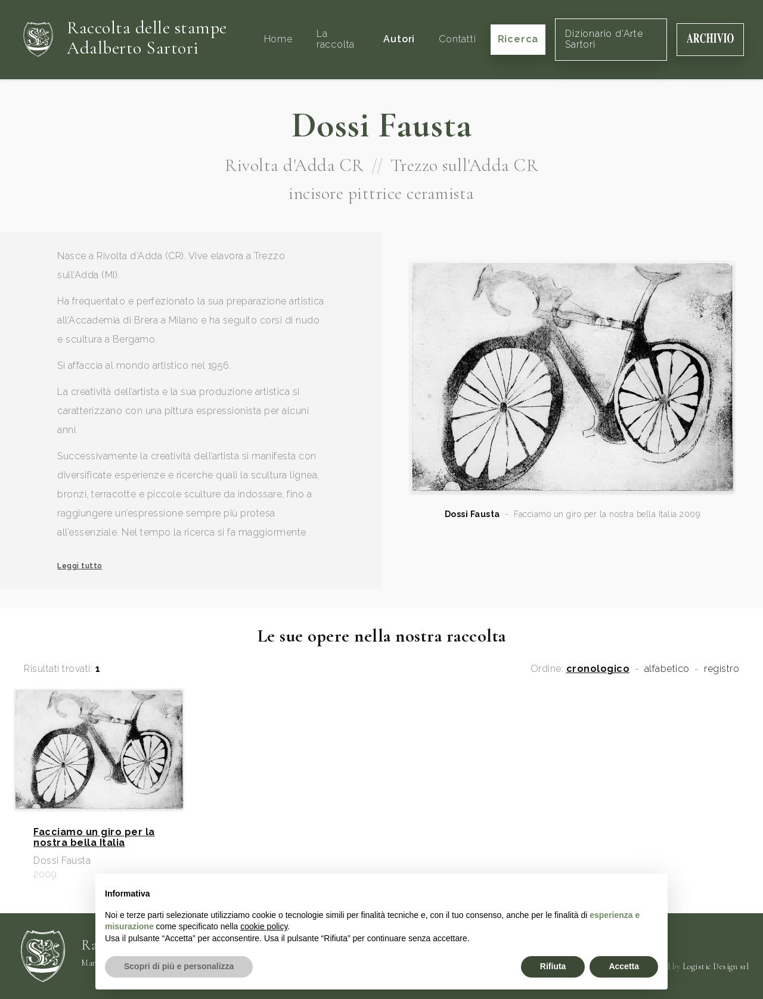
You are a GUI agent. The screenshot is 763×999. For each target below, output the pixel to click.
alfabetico (667, 669)
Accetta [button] (624, 966)
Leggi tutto (80, 566)
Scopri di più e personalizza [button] (179, 966)
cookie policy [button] (263, 926)
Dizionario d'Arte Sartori (604, 39)
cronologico (598, 669)
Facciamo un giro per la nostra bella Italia (94, 837)
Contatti (457, 39)
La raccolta (336, 39)
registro (721, 669)
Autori (399, 39)
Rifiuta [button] (553, 966)
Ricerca (518, 39)
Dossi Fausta (472, 514)
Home (278, 39)
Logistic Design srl (716, 966)
